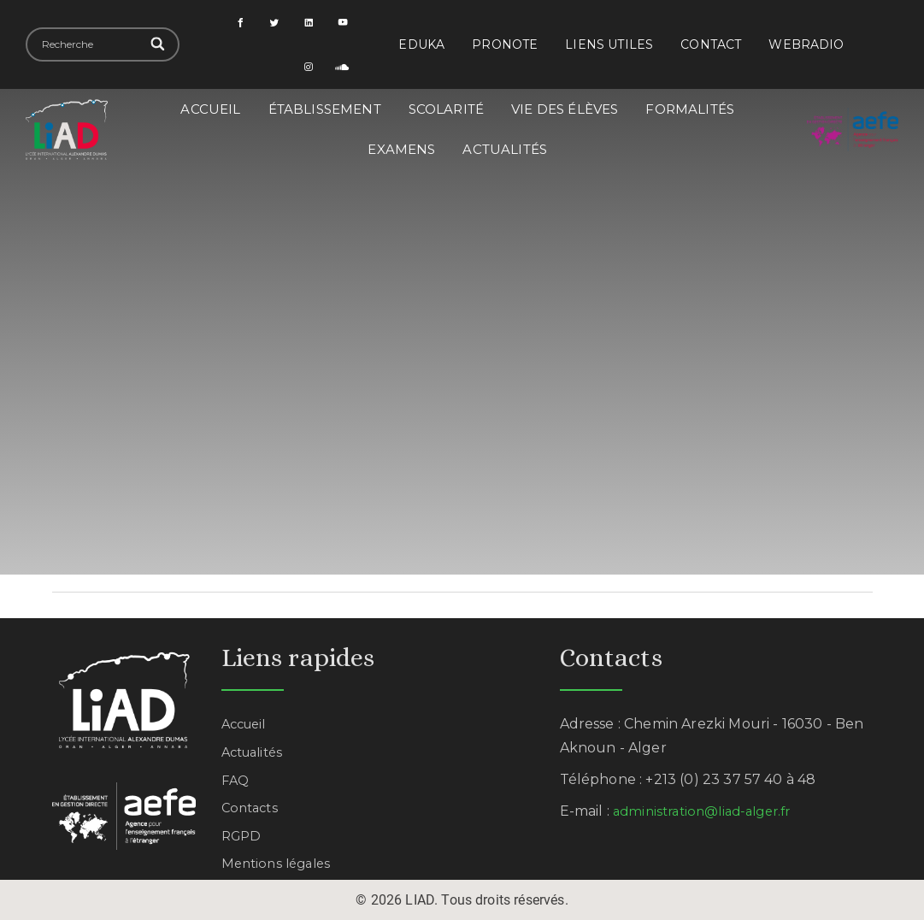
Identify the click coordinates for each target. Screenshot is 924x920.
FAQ (235, 780)
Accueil (210, 109)
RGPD (243, 836)
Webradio (806, 44)
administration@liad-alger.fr (709, 811)
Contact (710, 44)
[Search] (158, 44)
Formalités (689, 109)
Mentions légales (280, 863)
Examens (401, 149)
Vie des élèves (564, 109)
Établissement (324, 109)
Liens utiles (609, 44)
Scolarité (446, 109)
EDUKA (421, 44)
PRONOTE (505, 44)
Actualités (504, 149)
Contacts (252, 807)
